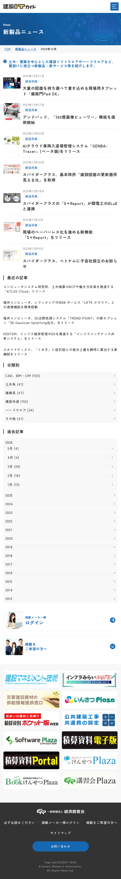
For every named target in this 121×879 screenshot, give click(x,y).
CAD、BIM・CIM (18, 375)
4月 (10, 457)
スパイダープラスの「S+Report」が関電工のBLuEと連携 (70, 205)
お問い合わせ (60, 846)
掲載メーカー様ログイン (61, 822)
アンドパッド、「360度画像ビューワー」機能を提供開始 (69, 119)
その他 (10, 418)
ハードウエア (15, 410)
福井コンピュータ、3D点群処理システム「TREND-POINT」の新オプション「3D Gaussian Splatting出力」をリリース (60, 320)
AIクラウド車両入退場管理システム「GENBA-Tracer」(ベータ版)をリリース (65, 148)
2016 (9, 573)
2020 (9, 538)
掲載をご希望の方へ (101, 822)
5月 (10, 448)
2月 (10, 475)
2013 (8, 599)
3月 (10, 466)
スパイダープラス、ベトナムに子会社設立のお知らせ (70, 263)
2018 (9, 556)
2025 (9, 495)
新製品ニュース (25, 49)
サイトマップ (60, 833)
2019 (9, 547)
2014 (9, 590)
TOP (7, 49)
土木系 (10, 384)
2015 (8, 581)
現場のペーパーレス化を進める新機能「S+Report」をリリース (58, 234)
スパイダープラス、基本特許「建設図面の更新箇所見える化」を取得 (70, 177)
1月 (10, 484)
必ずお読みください (19, 822)
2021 (8, 530)
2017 (9, 564)
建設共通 (31, 81)
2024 (9, 504)
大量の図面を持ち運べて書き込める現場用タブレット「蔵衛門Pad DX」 (70, 90)
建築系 (10, 393)
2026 (9, 442)
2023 (9, 513)
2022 (9, 521)
